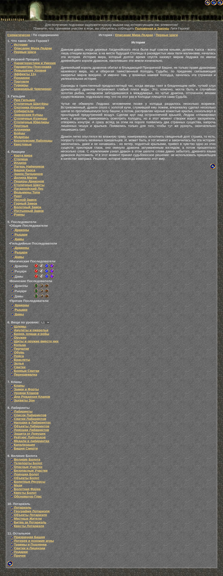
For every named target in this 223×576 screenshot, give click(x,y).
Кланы (19, 385)
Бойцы (19, 133)
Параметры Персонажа (32, 66)
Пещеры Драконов (29, 181)
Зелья (19, 363)
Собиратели (24, 111)
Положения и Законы (152, 28)
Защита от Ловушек (30, 433)
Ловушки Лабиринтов (31, 430)
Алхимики (22, 129)
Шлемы (20, 326)
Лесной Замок (25, 199)
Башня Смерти (26, 448)
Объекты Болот (26, 478)
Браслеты (22, 359)
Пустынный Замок (29, 211)
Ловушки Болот (26, 474)
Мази (18, 485)
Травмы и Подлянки (30, 544)
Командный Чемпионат (33, 89)
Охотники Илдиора (29, 107)
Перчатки (21, 348)
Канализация (24, 444)
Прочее (20, 555)
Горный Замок (25, 203)
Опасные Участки (28, 467)
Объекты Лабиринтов (31, 426)
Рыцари (21, 234)
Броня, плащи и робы (31, 334)
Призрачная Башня (29, 537)
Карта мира (23, 155)
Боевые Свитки (26, 371)
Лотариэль (22, 507)
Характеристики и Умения (35, 63)
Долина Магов (25, 177)
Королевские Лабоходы (33, 140)
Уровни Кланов (26, 393)
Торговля (21, 81)
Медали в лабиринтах (31, 441)
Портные (21, 126)
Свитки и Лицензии (29, 548)
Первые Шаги (25, 52)
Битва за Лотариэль (30, 522)
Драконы (22, 230)
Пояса (19, 356)
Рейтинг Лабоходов (30, 437)
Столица (21, 159)
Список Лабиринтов (30, 415)
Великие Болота (27, 459)
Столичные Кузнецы (30, 118)
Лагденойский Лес (29, 188)
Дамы (19, 239)
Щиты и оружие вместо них (36, 341)
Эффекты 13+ (25, 74)
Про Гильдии (24, 100)
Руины (19, 214)
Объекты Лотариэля (30, 515)
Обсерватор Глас (28, 496)
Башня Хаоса (24, 170)
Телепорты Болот (28, 463)
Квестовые (23, 144)
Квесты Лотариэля (29, 526)
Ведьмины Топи (27, 192)
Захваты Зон (24, 400)
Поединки (22, 78)
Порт (18, 196)
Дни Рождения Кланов (32, 396)
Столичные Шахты (29, 185)
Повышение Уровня (30, 70)
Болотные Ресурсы (29, 481)
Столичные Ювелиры (31, 122)
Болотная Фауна (27, 489)
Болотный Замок (27, 207)
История (21, 44)
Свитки (19, 367)
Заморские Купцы (28, 115)
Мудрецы (21, 137)
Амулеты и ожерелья (31, 330)
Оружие (20, 337)
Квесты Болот (25, 492)
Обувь (19, 352)
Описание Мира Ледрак (33, 48)
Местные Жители (28, 518)
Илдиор (20, 163)
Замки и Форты (26, 389)
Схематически (18, 35)
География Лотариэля (32, 511)
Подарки (21, 552)
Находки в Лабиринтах (32, 422)
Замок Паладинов (28, 174)
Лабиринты (23, 411)
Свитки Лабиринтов (30, 419)
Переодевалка (25, 374)
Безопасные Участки (30, 470)
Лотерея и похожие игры (34, 541)
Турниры (21, 85)
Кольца (20, 345)
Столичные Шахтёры (31, 103)
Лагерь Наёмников (29, 166)
